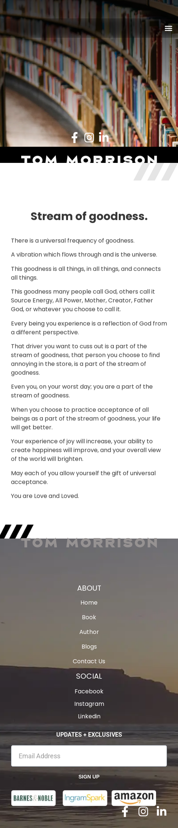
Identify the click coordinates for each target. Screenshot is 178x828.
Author (89, 632)
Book (89, 617)
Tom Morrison (89, 542)
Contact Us (89, 661)
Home (89, 602)
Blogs (89, 646)
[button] (168, 28)
